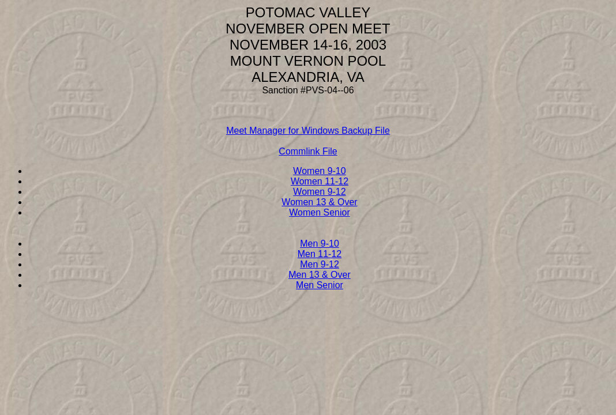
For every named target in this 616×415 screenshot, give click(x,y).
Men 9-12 (319, 264)
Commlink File (308, 151)
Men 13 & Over (319, 275)
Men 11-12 (320, 254)
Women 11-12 (319, 181)
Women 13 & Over (319, 202)
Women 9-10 (319, 171)
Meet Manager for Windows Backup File (308, 130)
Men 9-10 (319, 243)
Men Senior (319, 285)
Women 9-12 (319, 192)
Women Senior (319, 212)
